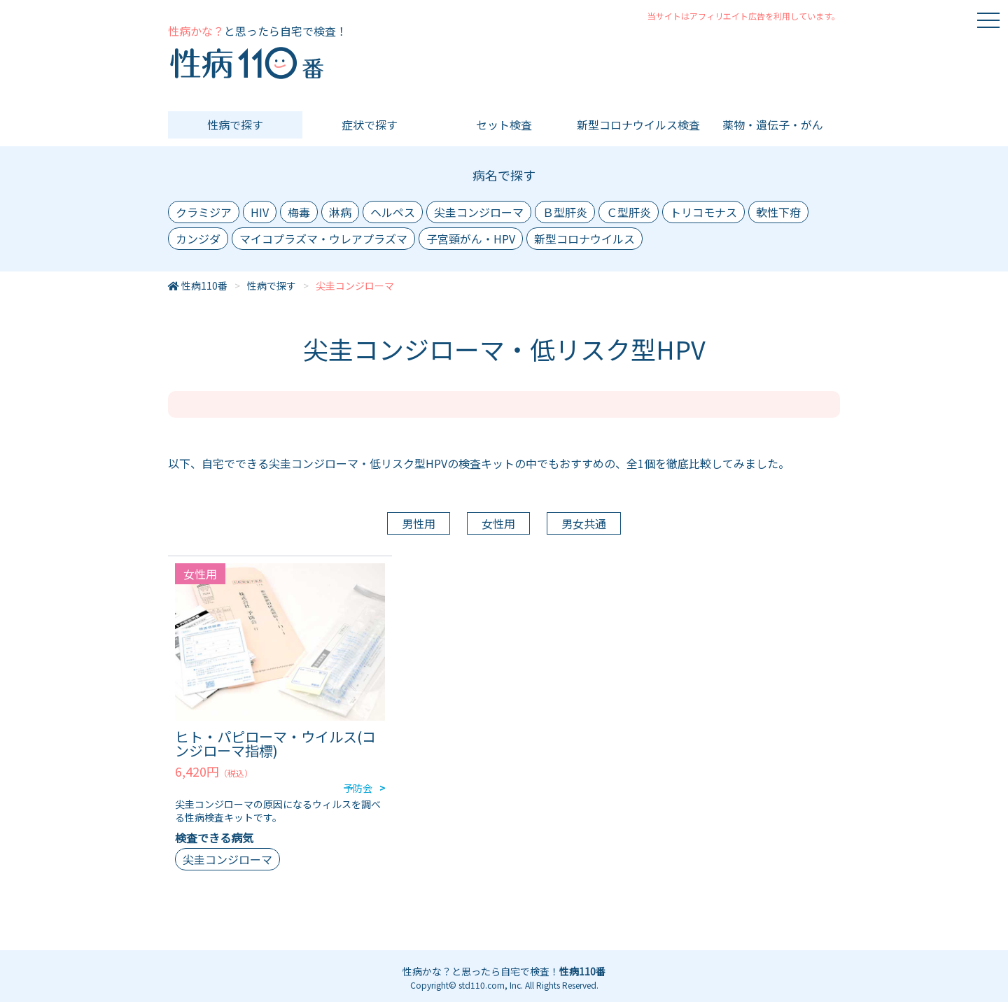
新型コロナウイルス (584, 238)
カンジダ (198, 238)
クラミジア (204, 212)
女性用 (498, 523)
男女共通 (583, 523)
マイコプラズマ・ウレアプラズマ (323, 238)
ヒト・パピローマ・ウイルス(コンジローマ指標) (275, 743)
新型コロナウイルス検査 (638, 124)
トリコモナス (703, 212)
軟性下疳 (778, 212)
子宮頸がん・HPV (470, 238)
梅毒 (299, 212)
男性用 (418, 523)
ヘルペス (392, 212)
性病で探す (235, 124)
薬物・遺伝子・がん (772, 124)
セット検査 (504, 124)
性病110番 (204, 285)
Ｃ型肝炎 (628, 212)
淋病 (340, 212)
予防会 (357, 788)
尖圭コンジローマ (479, 212)
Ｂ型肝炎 (564, 212)
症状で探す (370, 124)
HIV (260, 212)
